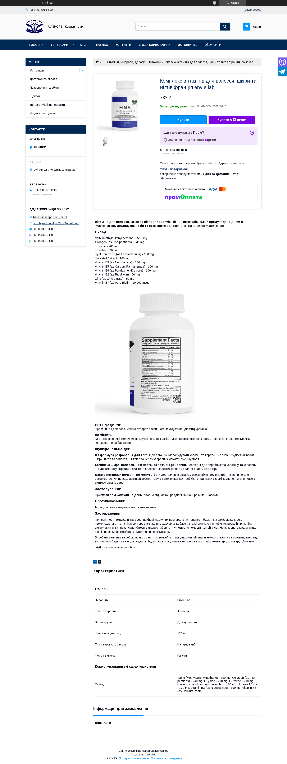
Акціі (83, 44)
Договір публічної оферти (199, 44)
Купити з (231, 120)
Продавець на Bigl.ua (143, 754)
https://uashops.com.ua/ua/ (50, 217)
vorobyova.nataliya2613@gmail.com (56, 223)
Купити (183, 120)
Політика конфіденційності (167, 758)
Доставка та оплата (43, 79)
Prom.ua (163, 750)
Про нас (101, 44)
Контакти (123, 44)
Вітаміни (155, 62)
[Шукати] (225, 27)
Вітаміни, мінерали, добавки (126, 62)
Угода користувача (154, 44)
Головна (36, 44)
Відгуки (35, 96)
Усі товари (59, 44)
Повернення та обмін (44, 87)
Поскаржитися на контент (134, 758)
